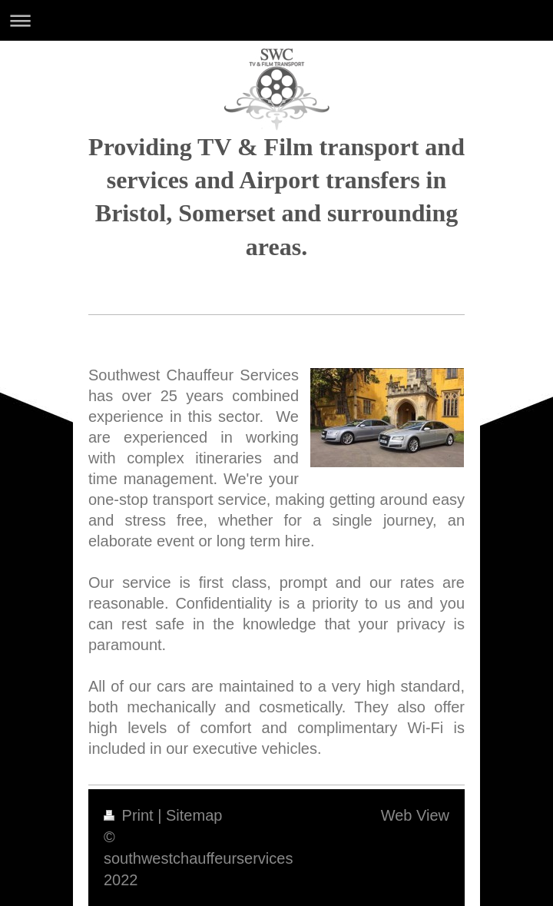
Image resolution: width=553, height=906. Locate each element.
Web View (415, 815)
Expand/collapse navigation (276, 20)
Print (130, 815)
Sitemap (194, 815)
